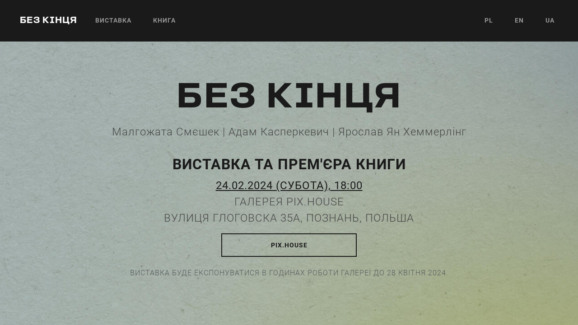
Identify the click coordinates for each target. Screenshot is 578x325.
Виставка (113, 20)
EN (519, 20)
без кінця (48, 20)
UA (550, 20)
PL (489, 20)
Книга (164, 20)
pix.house (289, 245)
